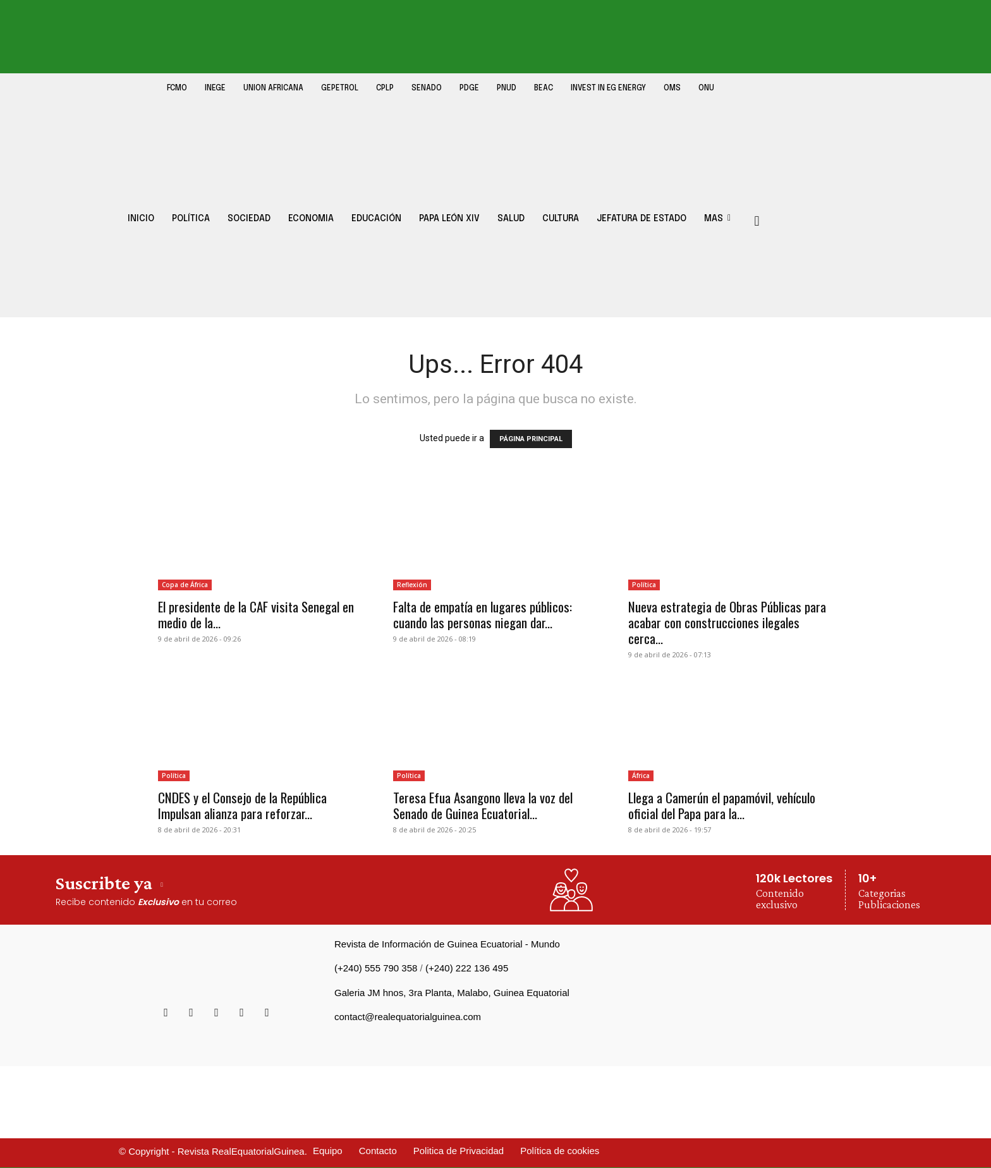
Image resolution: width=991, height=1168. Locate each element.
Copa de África (185, 584)
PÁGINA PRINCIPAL (530, 439)
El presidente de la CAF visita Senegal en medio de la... (256, 614)
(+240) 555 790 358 (375, 968)
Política (644, 584)
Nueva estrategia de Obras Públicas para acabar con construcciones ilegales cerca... (727, 622)
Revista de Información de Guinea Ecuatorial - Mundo (447, 944)
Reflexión (412, 584)
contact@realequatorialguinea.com (407, 1016)
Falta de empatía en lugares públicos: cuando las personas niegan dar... (482, 614)
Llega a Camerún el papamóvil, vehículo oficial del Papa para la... (721, 805)
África (641, 775)
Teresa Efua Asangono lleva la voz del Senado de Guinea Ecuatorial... (483, 805)
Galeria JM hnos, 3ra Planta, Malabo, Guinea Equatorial (451, 992)
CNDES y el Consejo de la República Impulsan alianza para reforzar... (242, 805)
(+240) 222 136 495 (466, 968)
